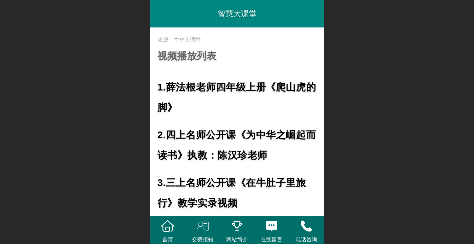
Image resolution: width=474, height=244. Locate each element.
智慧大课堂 (237, 13)
